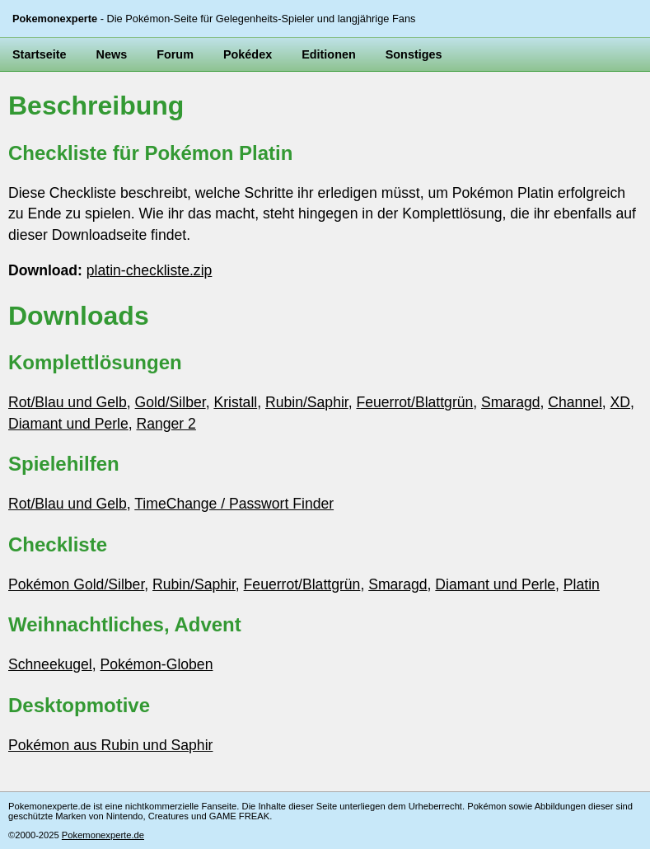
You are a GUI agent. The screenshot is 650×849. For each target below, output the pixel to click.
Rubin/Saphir (306, 402)
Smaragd (510, 402)
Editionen (329, 54)
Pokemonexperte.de (103, 835)
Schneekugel (50, 664)
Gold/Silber (170, 402)
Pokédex (247, 54)
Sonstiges (414, 54)
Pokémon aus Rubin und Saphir (110, 745)
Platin (581, 584)
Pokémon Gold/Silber (76, 584)
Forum (175, 54)
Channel (575, 402)
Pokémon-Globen (157, 664)
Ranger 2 (166, 423)
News (112, 54)
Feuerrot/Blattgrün (415, 402)
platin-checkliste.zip (150, 270)
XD (620, 402)
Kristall (235, 402)
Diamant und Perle (68, 423)
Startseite (39, 54)
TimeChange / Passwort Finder (234, 503)
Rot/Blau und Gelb (67, 402)
